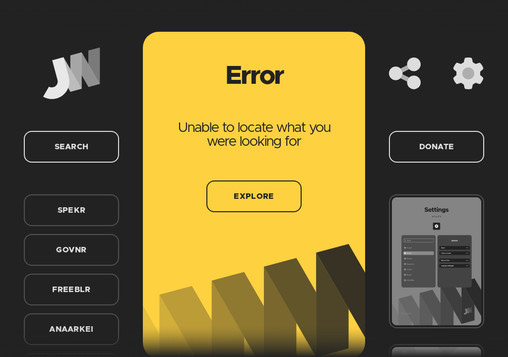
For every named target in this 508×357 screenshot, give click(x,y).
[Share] (405, 73)
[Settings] (468, 73)
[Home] (71, 73)
